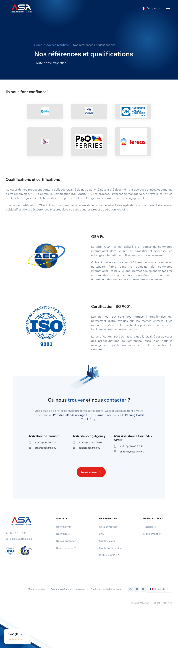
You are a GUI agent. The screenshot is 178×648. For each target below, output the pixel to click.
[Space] (21, 521)
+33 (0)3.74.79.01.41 (43, 442)
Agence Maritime (57, 45)
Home (38, 45)
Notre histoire (64, 526)
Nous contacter (108, 526)
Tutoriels (149, 526)
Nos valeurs (63, 533)
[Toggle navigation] (168, 8)
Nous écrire (91, 472)
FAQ (101, 533)
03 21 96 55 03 (16, 533)
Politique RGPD (109, 555)
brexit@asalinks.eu (42, 447)
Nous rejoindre (66, 548)
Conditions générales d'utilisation (68, 589)
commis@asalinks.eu (129, 451)
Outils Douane (107, 540)
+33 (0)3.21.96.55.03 (87, 442)
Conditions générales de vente (106, 589)
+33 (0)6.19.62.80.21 (128, 446)
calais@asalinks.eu (86, 447)
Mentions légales (36, 589)
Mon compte (152, 533)
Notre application (67, 540)
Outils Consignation (110, 548)
